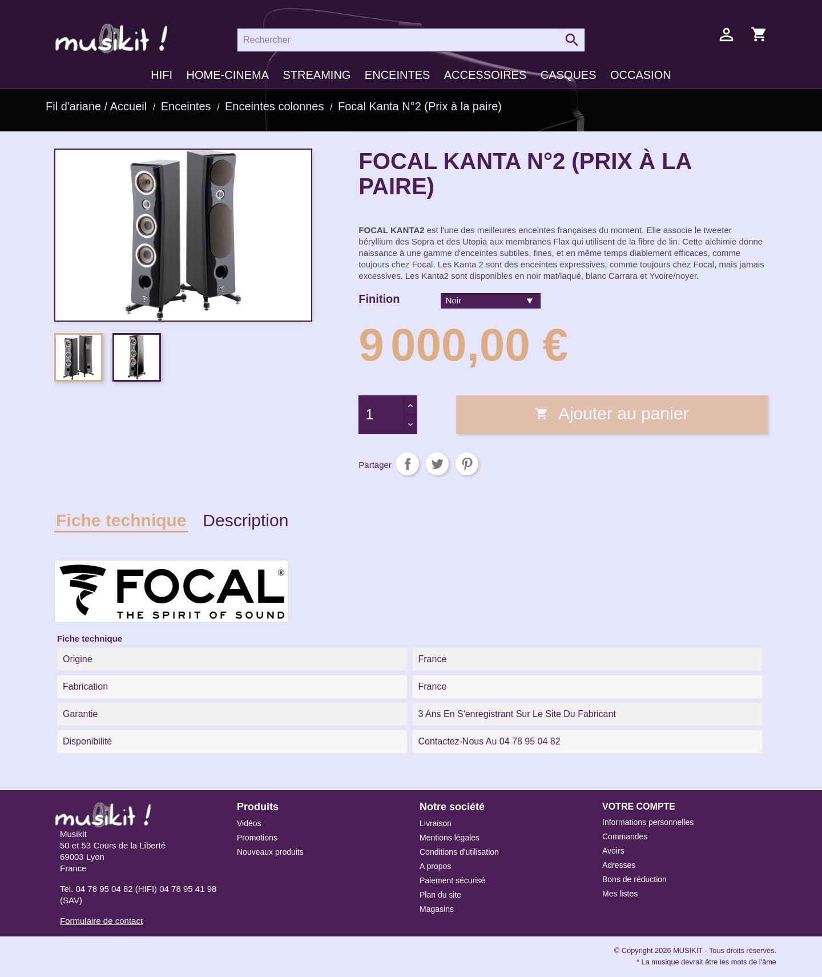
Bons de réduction (634, 879)
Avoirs (613, 850)
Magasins (437, 909)
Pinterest (467, 464)
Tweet (437, 464)
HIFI (161, 75)
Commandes (624, 836)
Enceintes (397, 75)
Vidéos (249, 823)
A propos (435, 866)
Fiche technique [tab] (121, 520)
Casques (569, 75)
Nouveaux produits (270, 851)
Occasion (640, 75)
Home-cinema (228, 75)
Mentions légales (450, 837)
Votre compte (638, 806)
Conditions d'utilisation (459, 851)
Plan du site (440, 894)
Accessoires (485, 75)
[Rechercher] (411, 40)
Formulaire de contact (101, 921)
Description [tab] (245, 520)
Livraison (436, 823)
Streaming (316, 75)
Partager (407, 464)
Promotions (257, 837)
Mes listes (620, 893)
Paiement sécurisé (452, 880)
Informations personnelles (648, 822)
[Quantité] (381, 414)
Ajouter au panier (611, 413)
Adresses (618, 865)
